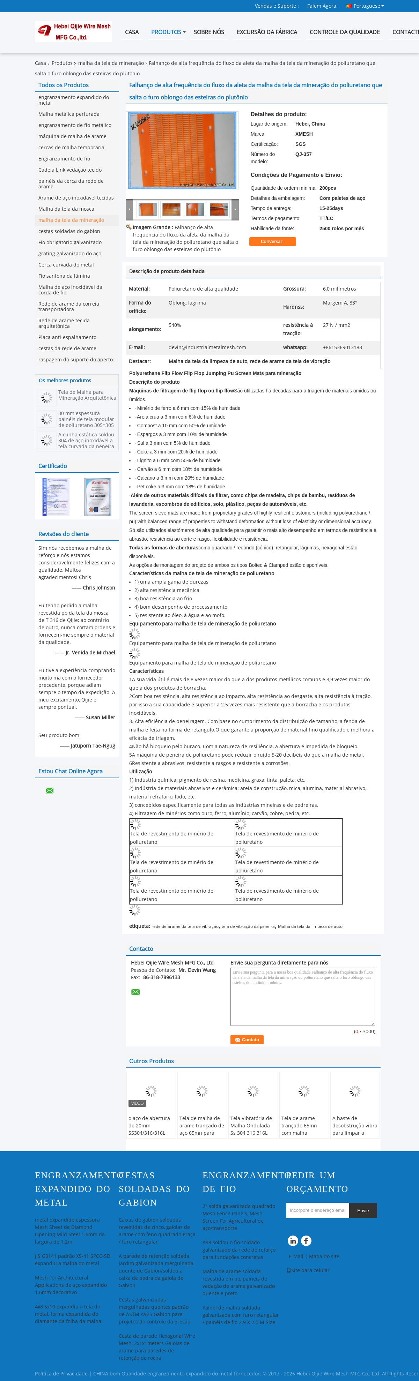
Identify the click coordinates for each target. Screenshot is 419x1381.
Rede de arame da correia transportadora (68, 307)
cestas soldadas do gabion (69, 231)
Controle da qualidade (345, 32)
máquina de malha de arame (72, 137)
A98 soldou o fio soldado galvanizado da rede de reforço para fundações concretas (239, 1250)
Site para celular (308, 1271)
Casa (132, 32)
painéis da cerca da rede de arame (71, 184)
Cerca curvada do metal (66, 265)
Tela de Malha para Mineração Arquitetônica (87, 395)
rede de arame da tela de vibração (185, 926)
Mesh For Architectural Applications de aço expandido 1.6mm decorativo (71, 1285)
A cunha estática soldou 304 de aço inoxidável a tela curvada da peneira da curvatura (86, 444)
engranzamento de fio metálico (74, 125)
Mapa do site (324, 1257)
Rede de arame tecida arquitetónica (64, 323)
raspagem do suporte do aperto (75, 360)
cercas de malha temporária (71, 148)
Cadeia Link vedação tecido (70, 170)
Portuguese (369, 6)
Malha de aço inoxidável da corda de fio (70, 290)
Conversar (276, 241)
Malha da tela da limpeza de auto (310, 926)
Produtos (166, 32)
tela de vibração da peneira (248, 926)
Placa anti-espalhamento (67, 337)
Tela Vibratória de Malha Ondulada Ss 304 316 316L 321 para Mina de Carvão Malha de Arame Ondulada (251, 1137)
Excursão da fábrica (267, 32)
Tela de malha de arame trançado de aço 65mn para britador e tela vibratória (201, 1133)
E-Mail (296, 1257)
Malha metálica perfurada (69, 114)
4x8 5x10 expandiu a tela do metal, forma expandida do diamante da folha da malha (68, 1314)
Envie (363, 1210)
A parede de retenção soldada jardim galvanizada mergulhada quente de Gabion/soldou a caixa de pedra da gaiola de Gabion (156, 1271)
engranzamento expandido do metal (73, 100)
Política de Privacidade (61, 1374)
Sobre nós (209, 32)
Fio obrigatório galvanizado (70, 243)
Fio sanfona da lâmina (64, 276)
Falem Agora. (322, 6)
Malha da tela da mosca (66, 209)
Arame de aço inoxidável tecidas (76, 198)
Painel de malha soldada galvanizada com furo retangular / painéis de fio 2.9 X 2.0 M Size (241, 1315)
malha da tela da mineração (111, 63)
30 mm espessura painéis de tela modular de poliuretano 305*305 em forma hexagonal (86, 422)
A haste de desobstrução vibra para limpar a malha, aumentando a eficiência (354, 1137)
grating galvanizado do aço (69, 254)
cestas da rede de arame (67, 349)
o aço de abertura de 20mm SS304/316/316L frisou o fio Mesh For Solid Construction (149, 1137)
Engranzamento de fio (64, 159)
